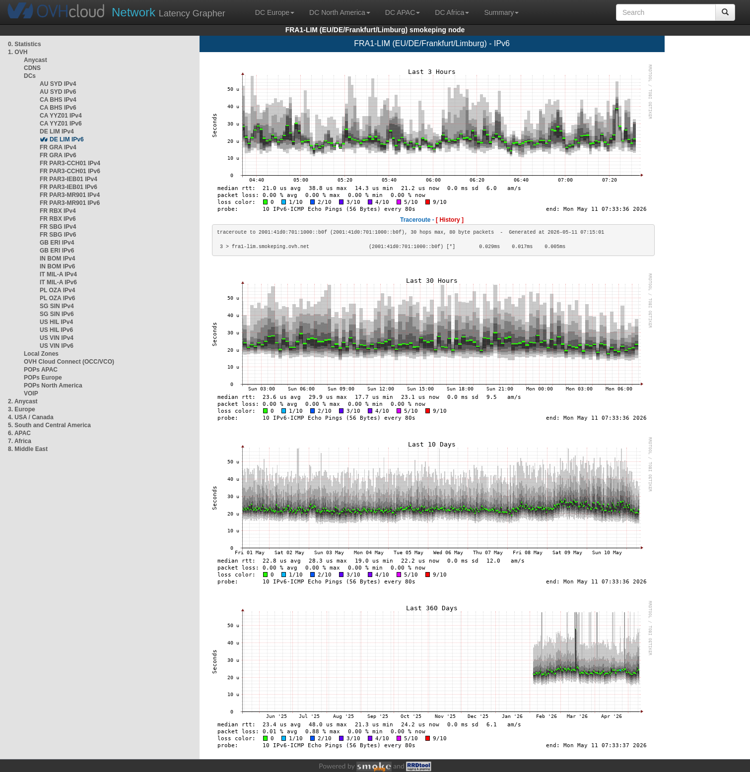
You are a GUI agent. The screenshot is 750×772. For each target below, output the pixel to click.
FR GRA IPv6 (58, 155)
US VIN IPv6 (56, 345)
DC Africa (452, 12)
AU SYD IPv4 (58, 83)
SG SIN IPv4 (57, 306)
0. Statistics (24, 44)
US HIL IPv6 (56, 329)
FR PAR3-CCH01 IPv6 (70, 171)
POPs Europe (43, 377)
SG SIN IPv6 (57, 314)
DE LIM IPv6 (67, 139)
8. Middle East (28, 449)
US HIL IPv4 (56, 322)
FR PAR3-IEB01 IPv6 (68, 187)
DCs (30, 75)
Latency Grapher (168, 12)
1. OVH (17, 52)
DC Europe (274, 12)
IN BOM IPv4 (57, 258)
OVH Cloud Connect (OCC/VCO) (69, 361)
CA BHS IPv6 (58, 107)
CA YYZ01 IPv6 (61, 123)
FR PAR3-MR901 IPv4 (70, 195)
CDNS (32, 67)
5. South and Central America (49, 425)
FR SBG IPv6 (58, 234)
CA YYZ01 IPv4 (61, 115)
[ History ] (450, 219)
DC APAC (402, 12)
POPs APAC (41, 369)
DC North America (339, 12)
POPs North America (53, 385)
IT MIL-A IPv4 (58, 274)
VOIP (31, 393)
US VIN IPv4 (56, 337)
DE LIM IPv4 (57, 131)
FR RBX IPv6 (58, 218)
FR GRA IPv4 (58, 147)
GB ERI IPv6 (57, 250)
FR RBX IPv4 (58, 210)
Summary (501, 12)
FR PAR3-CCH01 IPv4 (70, 163)
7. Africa (19, 441)
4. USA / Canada (31, 417)
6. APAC (19, 433)
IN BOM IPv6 (57, 266)
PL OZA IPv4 (57, 290)
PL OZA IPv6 (57, 298)
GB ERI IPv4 (57, 242)
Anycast (35, 60)
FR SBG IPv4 (58, 226)
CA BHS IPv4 (58, 99)
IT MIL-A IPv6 (58, 282)
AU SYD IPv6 (58, 91)
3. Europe (21, 409)
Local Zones (41, 353)
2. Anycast (23, 401)
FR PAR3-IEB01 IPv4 (68, 179)
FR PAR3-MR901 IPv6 (70, 202)
